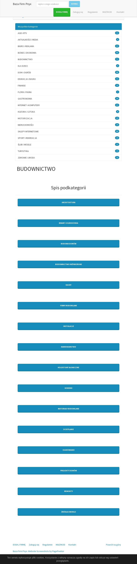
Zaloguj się (78, 12)
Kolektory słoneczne (68, 367)
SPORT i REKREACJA (27, 138)
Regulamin (93, 12)
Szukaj (74, 4)
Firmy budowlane (68, 305)
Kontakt (120, 12)
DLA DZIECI (23, 65)
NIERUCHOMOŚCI (26, 124)
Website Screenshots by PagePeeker (46, 551)
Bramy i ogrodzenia (68, 223)
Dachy (68, 285)
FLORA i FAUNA (25, 92)
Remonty (68, 491)
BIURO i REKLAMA (26, 46)
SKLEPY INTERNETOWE (28, 131)
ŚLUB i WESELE (24, 144)
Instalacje (68, 326)
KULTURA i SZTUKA (26, 111)
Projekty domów (68, 470)
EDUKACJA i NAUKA (27, 79)
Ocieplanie (68, 429)
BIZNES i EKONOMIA (27, 52)
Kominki (68, 388)
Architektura (68, 202)
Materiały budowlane (68, 408)
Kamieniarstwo (68, 347)
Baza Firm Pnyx (22, 4)
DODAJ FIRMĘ (62, 12)
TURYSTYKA (23, 151)
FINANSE (22, 85)
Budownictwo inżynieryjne (68, 264)
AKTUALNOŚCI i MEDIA (28, 39)
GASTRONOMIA (25, 98)
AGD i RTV (22, 33)
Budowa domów (68, 243)
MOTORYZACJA (25, 118)
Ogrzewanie (69, 450)
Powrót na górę (113, 544)
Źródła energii (68, 512)
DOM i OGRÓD (24, 72)
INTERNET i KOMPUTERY (29, 105)
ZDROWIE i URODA (26, 157)
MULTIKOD (107, 12)
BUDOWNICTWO (25, 59)
